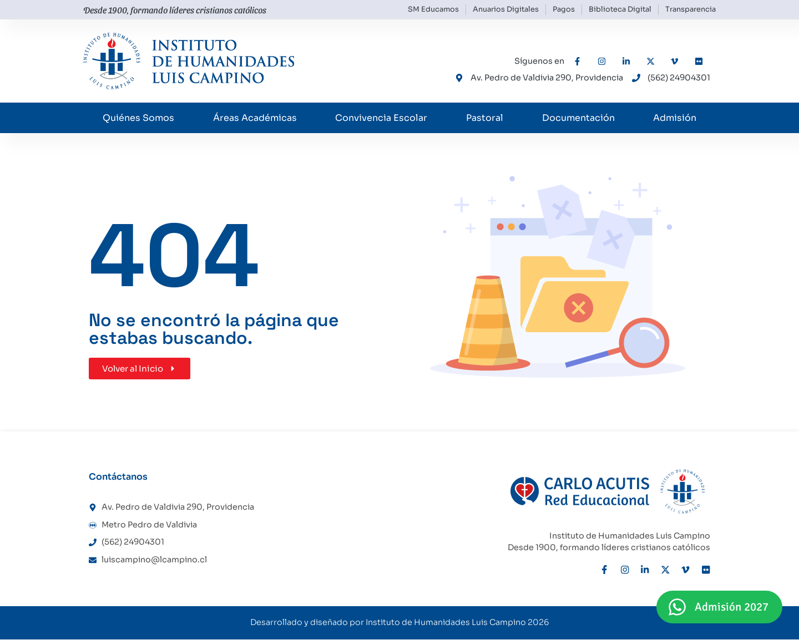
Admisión (674, 118)
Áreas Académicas (255, 118)
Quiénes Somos (138, 118)
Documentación (578, 118)
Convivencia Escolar (381, 118)
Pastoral (484, 118)
